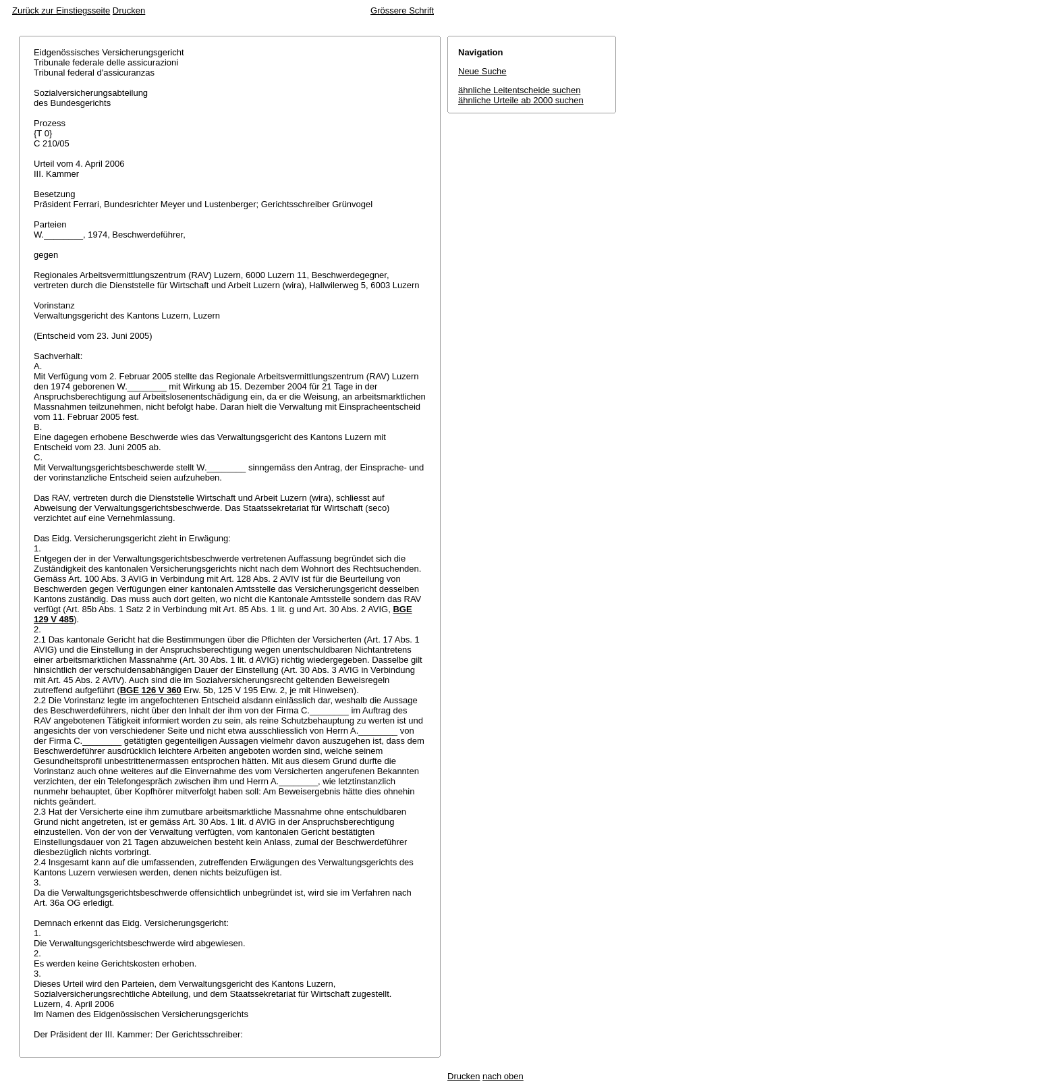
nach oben (503, 1076)
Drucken (129, 10)
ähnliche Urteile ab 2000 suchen (521, 100)
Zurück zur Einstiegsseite (61, 10)
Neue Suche (482, 71)
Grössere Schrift (402, 10)
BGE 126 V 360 (151, 690)
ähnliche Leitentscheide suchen (519, 90)
